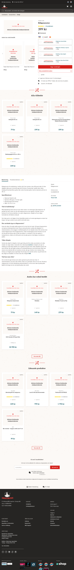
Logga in (52, 512)
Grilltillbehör (5, 14)
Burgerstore (27, 523)
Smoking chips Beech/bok (62, 60)
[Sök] (37, 11)
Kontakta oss (5, 521)
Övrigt (18, 14)
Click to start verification (38, 472)
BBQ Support (28, 525)
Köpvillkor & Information (8, 523)
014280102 (28, 504)
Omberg (27, 521)
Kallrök (52, 521)
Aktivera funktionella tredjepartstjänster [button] (18, 29)
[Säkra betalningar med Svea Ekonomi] (4, 563)
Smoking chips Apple (61, 54)
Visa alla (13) (37, 448)
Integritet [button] (52, 523)
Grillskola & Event (54, 519)
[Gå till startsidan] (4, 6)
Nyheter (52, 514)
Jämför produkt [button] (56, 205)
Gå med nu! (55, 467)
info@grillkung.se (30, 506)
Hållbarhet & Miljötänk (55, 517)
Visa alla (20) (37, 356)
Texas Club (54, 197)
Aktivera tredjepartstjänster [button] (48, 42)
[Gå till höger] (35, 53)
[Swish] (9, 563)
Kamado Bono (12, 14)
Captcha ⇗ (42, 474)
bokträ (30, 245)
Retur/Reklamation (55, 525)
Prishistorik (42, 33)
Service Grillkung (6, 525)
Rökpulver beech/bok (61, 41)
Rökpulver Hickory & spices (62, 47)
